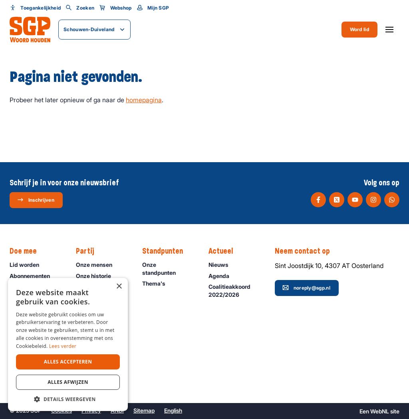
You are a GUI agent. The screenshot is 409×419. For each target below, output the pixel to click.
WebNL (379, 411)
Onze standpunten (168, 268)
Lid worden (28, 264)
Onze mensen (97, 264)
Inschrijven (35, 200)
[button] (68, 399)
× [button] (119, 287)
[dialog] (68, 344)
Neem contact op (306, 251)
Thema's (157, 283)
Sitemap (144, 410)
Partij (89, 251)
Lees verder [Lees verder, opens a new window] (63, 346)
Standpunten (166, 251)
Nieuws (222, 264)
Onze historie (97, 276)
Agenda (222, 276)
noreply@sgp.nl (306, 287)
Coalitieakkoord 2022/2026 (235, 290)
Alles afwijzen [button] (68, 382)
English (173, 410)
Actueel (224, 251)
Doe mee (27, 251)
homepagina (144, 100)
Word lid (359, 29)
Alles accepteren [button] (68, 361)
